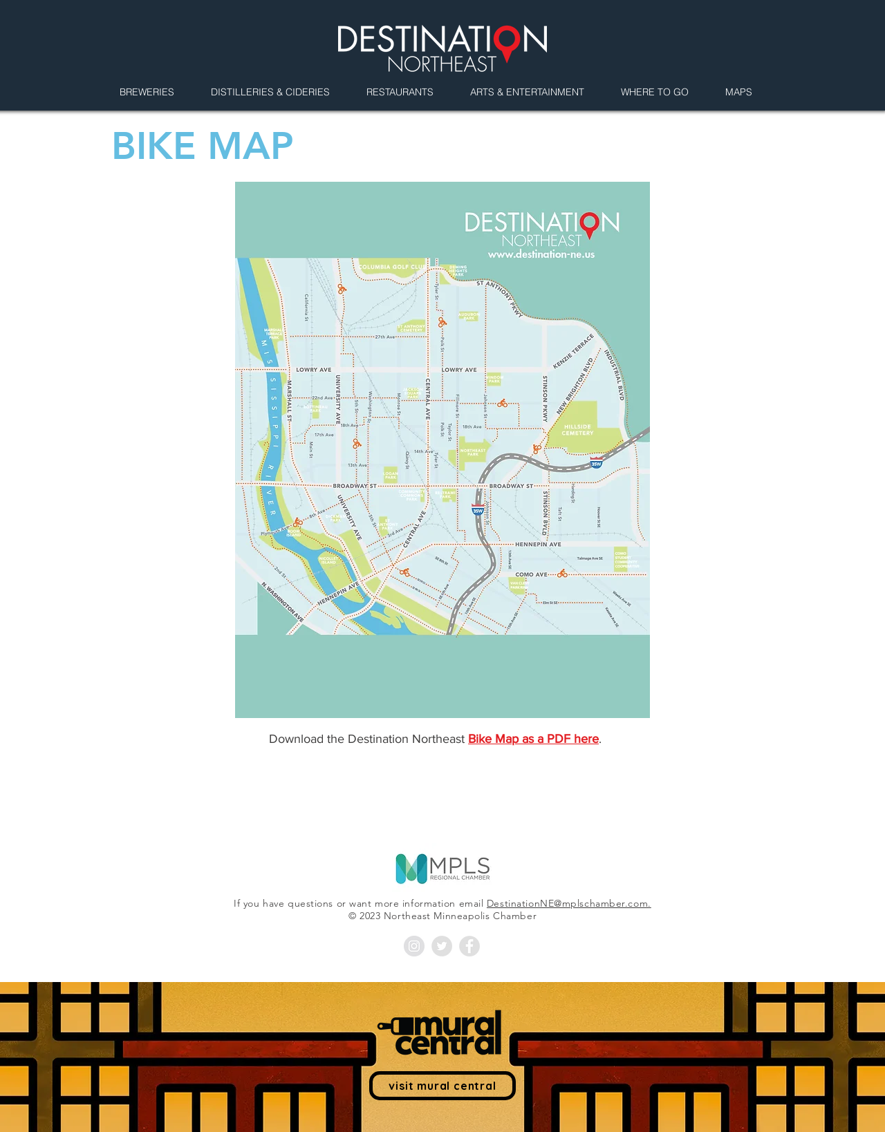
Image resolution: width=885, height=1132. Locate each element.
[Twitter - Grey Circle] (441, 946)
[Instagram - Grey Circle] (414, 946)
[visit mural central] (442, 1085)
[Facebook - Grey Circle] (469, 946)
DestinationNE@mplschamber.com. (569, 903)
